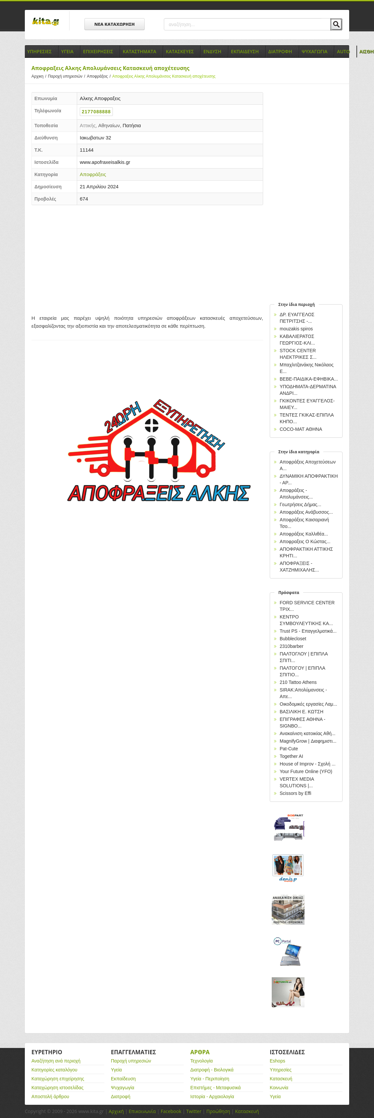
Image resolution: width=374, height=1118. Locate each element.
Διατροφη (280, 51)
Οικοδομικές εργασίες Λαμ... (308, 704)
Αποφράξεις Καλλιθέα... (304, 534)
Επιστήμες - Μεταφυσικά (215, 1087)
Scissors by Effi (295, 793)
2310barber (292, 646)
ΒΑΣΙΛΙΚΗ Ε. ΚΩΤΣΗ (301, 711)
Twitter (194, 1111)
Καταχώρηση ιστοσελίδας (57, 1087)
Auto (343, 51)
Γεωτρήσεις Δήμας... (300, 504)
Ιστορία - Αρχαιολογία (212, 1096)
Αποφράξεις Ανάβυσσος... (306, 512)
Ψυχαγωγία (122, 1087)
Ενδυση (212, 51)
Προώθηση (218, 1111)
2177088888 (96, 111)
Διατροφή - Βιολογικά (212, 1069)
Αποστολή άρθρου (50, 1096)
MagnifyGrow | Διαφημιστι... (308, 741)
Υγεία (116, 1069)
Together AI (291, 756)
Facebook (171, 1111)
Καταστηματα (139, 51)
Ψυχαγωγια (315, 51)
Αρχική (116, 1111)
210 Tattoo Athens (298, 682)
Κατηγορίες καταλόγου (54, 1069)
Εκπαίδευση (123, 1078)
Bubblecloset (293, 638)
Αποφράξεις (99, 76)
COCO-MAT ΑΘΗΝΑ (301, 429)
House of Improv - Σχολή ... (308, 763)
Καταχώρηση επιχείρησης (57, 1078)
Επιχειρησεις (98, 51)
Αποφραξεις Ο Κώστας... (305, 541)
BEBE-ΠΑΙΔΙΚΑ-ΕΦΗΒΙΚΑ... (309, 379)
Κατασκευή (281, 1078)
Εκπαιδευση (245, 51)
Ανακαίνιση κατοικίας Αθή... (307, 733)
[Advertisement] (147, 258)
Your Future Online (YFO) (306, 771)
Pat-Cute (289, 748)
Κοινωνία (279, 1087)
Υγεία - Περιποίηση (209, 1078)
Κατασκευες (180, 51)
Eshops (277, 1060)
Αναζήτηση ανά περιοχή (55, 1060)
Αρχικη (39, 76)
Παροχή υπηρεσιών (67, 76)
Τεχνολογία (201, 1060)
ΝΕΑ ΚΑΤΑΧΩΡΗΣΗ (114, 24)
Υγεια (67, 51)
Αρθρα (200, 1052)
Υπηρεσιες (39, 51)
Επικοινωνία (142, 1111)
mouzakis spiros (296, 328)
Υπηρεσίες (281, 1069)
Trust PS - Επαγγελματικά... (308, 631)
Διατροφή (120, 1096)
